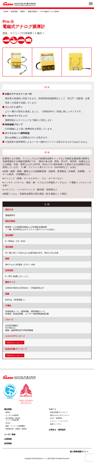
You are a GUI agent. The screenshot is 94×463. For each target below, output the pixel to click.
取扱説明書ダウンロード (59, 412)
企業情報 (8, 440)
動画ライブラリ (56, 425)
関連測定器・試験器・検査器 (17, 429)
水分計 (8, 423)
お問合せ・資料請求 (57, 430)
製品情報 (14, 11)
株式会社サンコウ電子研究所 (45, 459)
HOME (5, 11)
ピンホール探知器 (12, 415)
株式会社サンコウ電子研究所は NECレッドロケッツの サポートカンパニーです (26, 402)
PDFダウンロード (15, 343)
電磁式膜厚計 (33, 11)
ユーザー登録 (9, 435)
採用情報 (8, 444)
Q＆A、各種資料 (56, 418)
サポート (52, 409)
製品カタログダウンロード (60, 415)
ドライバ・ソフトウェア (59, 422)
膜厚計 (22, 11)
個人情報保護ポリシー (79, 452)
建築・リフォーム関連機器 (16, 426)
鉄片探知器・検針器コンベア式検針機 (13, 419)
